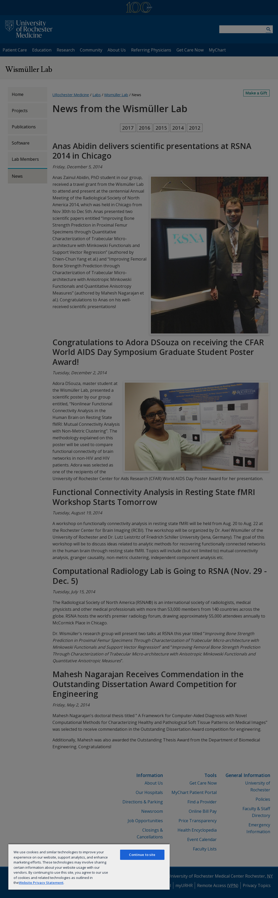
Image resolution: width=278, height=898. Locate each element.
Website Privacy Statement (41, 882)
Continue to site (142, 854)
